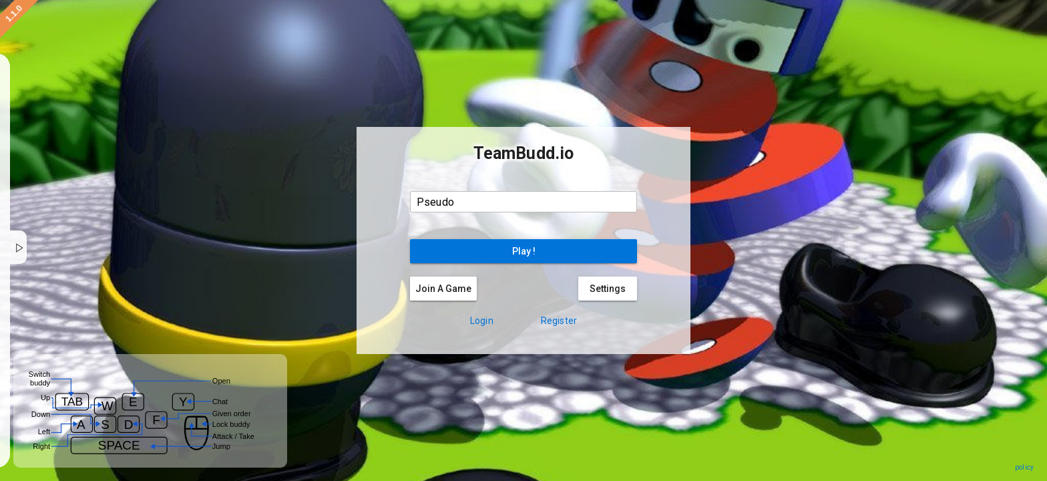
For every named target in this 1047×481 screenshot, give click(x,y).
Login (481, 320)
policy (1024, 467)
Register (559, 320)
